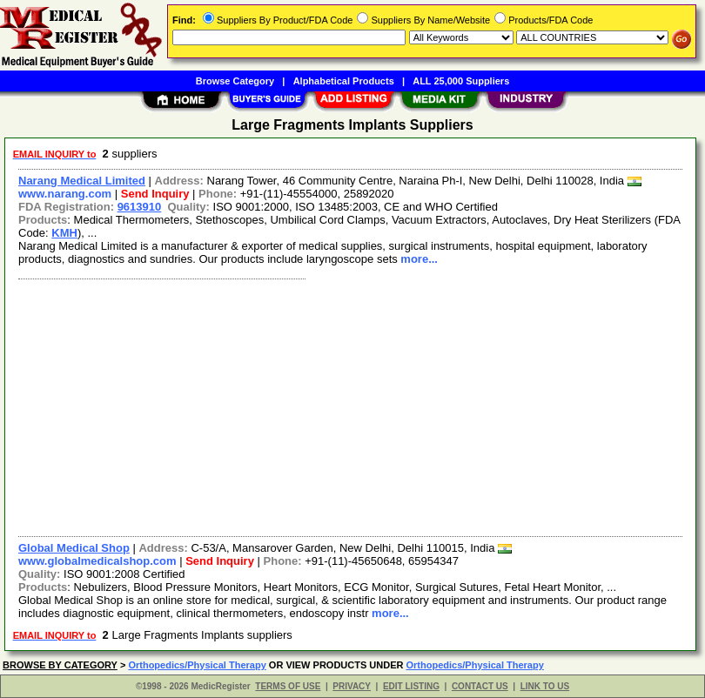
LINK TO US (544, 686)
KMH (64, 232)
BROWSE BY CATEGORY (60, 665)
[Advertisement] (346, 405)
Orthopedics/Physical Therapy (196, 665)
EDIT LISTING (411, 686)
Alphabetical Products (343, 81)
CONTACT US (480, 686)
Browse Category (235, 81)
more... (419, 258)
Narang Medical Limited (81, 180)
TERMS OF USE (287, 686)
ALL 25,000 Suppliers (461, 81)
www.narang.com (64, 193)
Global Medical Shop (74, 547)
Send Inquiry (155, 193)
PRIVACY (351, 686)
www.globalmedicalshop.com (97, 560)
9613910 (140, 206)
